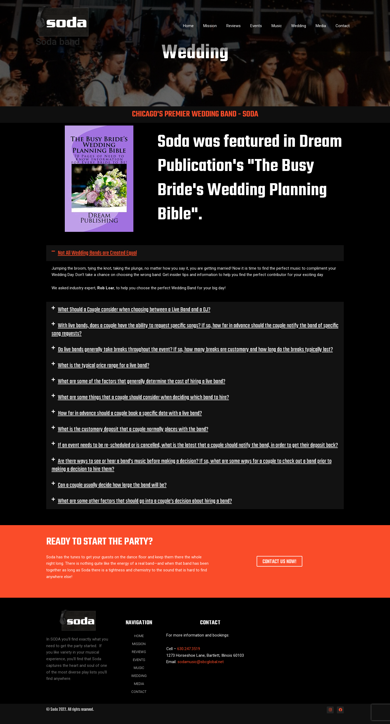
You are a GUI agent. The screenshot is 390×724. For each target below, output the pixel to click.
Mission (220, 25)
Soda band (58, 41)
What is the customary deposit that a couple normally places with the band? (133, 429)
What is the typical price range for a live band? (103, 365)
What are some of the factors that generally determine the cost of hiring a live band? (141, 381)
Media (323, 25)
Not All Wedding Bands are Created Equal (97, 253)
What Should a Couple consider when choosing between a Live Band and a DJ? (134, 310)
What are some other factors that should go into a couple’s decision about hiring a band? (145, 501)
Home (200, 25)
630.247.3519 (188, 648)
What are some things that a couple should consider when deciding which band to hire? (143, 397)
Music (282, 25)
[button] (195, 253)
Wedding (302, 25)
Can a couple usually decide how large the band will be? (112, 485)
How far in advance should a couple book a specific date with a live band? (130, 413)
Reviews (242, 25)
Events (263, 25)
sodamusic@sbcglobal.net (200, 661)
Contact (343, 25)
